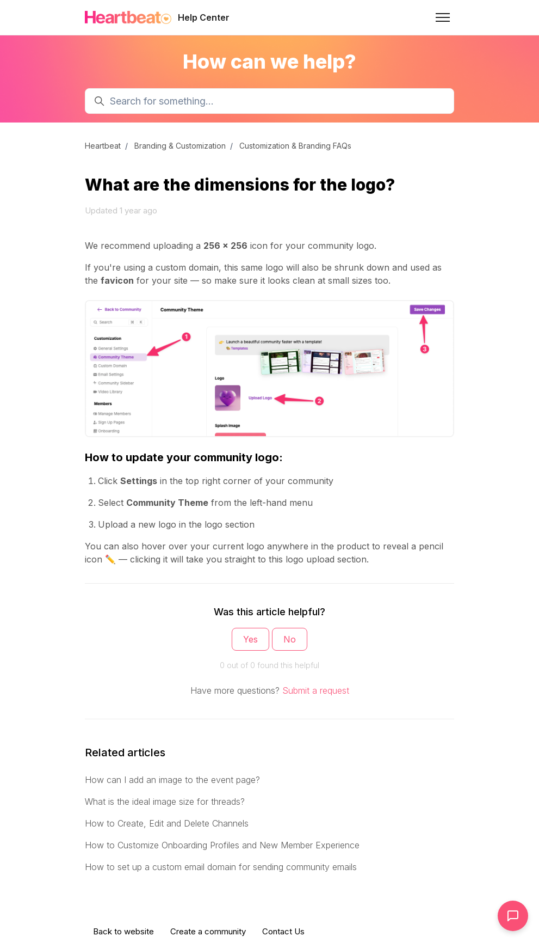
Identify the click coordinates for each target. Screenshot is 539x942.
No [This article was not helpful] (289, 639)
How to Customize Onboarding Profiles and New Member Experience (222, 845)
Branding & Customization (180, 145)
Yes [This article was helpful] (250, 639)
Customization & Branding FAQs (295, 145)
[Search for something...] (269, 101)
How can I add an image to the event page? (172, 779)
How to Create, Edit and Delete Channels (167, 823)
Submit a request (315, 690)
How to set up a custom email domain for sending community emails (221, 866)
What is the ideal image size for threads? (165, 801)
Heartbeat (103, 145)
